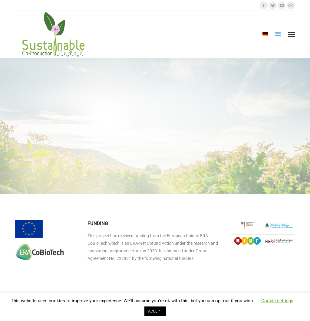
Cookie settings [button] (277, 300)
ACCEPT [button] (155, 311)
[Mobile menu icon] (291, 34)
